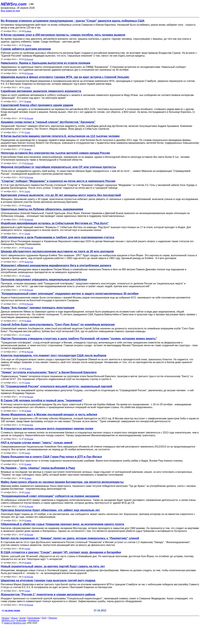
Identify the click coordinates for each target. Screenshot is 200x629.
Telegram (52, 618)
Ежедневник (34, 618)
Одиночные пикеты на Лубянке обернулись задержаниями (42, 209)
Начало (5, 618)
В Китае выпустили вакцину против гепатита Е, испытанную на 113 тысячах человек (60, 136)
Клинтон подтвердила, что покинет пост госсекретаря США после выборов (53, 355)
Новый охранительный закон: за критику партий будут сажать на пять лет (53, 566)
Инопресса (33, 620)
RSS (44, 618)
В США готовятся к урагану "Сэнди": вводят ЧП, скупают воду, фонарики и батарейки (61, 552)
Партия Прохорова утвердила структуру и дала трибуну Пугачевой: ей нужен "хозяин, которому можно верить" (79, 338)
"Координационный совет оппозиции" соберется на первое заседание (50, 496)
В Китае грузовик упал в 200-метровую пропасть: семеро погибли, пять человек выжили (63, 34)
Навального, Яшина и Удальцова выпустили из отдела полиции (45, 63)
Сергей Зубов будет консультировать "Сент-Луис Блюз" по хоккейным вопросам (58, 324)
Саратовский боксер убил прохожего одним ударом (37, 105)
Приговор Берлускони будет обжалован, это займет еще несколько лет (50, 510)
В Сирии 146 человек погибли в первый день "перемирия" (42, 400)
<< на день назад (11, 610)
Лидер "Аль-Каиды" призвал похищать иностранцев (37, 307)
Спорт (27, 87)
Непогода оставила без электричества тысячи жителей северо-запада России (55, 153)
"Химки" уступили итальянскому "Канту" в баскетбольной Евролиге (49, 372)
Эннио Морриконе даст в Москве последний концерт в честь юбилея (49, 414)
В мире (28, 31)
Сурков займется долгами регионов (26, 48)
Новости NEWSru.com (15, 623)
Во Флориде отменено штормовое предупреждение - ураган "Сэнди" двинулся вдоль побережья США (73, 20)
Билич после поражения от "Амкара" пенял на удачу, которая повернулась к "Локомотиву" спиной (70, 538)
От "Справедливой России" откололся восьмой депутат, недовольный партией (56, 386)
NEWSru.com (14, 4)
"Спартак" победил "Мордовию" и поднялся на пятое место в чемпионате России (58, 181)
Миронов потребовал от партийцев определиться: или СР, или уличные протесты (58, 167)
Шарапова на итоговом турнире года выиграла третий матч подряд (48, 580)
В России (29, 59)
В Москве (21, 620)
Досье (14, 618)
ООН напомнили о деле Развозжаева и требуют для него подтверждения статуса (57, 237)
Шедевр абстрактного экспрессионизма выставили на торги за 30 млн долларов (57, 251)
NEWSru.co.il (8, 620)
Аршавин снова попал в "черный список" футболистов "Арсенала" (48, 122)
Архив (22, 618)
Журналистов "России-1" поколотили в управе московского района (48, 594)
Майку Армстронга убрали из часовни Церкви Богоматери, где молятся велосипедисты (62, 482)
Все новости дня (10, 10)
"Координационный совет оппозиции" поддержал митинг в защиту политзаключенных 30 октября (69, 293)
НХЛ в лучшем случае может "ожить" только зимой (36, 442)
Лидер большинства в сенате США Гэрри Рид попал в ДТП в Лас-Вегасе (51, 456)
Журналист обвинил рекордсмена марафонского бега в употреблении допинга (56, 265)
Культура (29, 262)
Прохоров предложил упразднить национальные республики (44, 279)
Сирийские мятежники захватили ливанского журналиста (41, 91)
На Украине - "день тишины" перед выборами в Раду (38, 467)
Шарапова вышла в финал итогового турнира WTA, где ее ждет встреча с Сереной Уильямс (65, 77)
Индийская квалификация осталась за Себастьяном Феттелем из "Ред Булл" (55, 223)
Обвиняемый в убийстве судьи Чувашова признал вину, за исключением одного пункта (62, 524)
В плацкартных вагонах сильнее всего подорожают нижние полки (47, 428)
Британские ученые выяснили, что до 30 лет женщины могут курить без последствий (61, 195)
